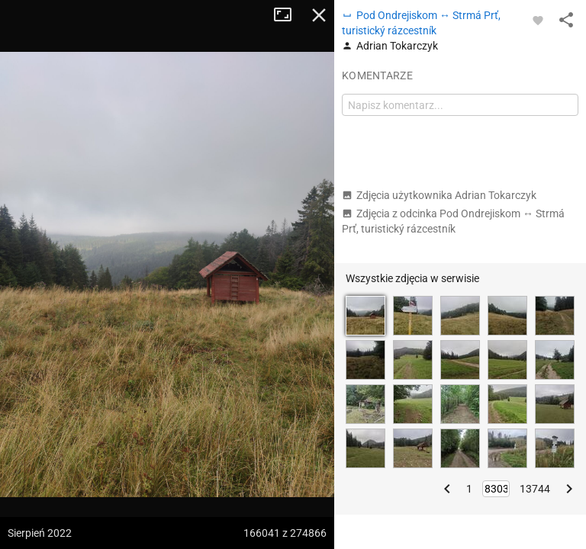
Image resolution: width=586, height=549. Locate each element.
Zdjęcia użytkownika (439, 195)
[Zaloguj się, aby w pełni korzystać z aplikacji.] (538, 20)
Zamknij (319, 15)
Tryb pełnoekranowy (288, 15)
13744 (535, 489)
